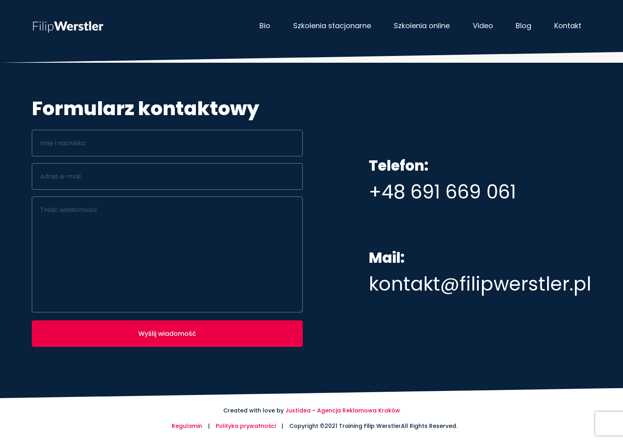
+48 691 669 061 (442, 192)
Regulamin (187, 426)
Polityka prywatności (246, 426)
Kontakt (567, 26)
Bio (264, 26)
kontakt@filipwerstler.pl (480, 284)
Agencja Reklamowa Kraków (358, 410)
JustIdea (298, 410)
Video (483, 26)
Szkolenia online (422, 26)
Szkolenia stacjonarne (332, 26)
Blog (523, 26)
